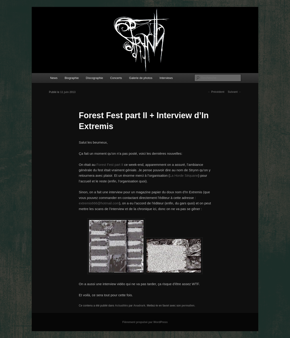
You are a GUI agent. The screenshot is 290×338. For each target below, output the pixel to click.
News (54, 78)
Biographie (72, 78)
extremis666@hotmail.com (99, 203)
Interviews (166, 78)
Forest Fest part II (109, 165)
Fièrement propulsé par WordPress (145, 322)
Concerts (116, 78)
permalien (187, 305)
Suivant (234, 91)
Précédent (216, 91)
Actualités (121, 305)
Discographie (94, 78)
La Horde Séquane (184, 175)
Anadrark (139, 305)
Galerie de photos (140, 78)
